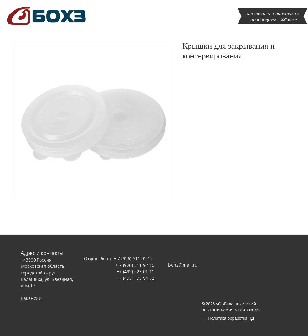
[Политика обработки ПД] (231, 318)
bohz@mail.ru (183, 265)
